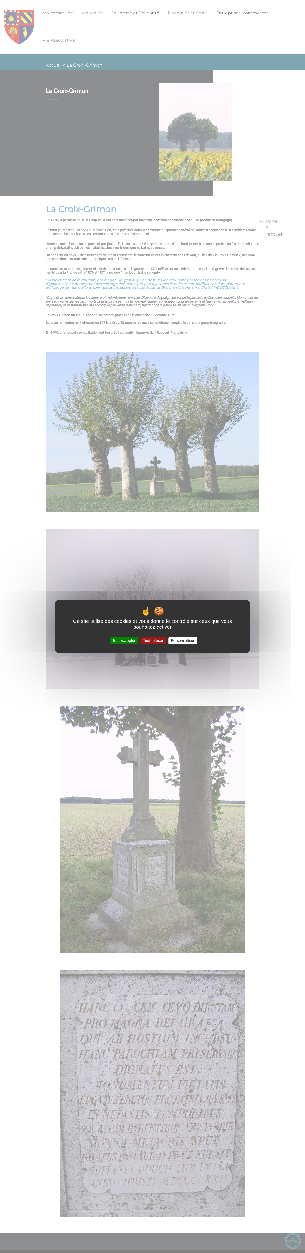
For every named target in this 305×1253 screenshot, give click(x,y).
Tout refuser (153, 641)
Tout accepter (123, 641)
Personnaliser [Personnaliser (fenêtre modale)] (182, 641)
